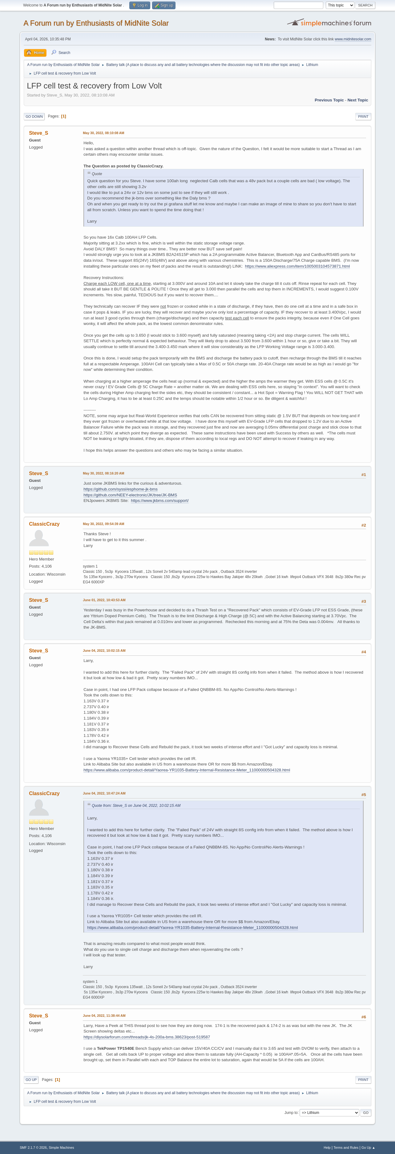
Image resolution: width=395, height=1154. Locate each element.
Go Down (34, 116)
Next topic (358, 100)
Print (363, 116)
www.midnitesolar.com (353, 39)
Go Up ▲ (368, 1147)
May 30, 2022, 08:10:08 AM (103, 133)
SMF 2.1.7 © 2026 (33, 1147)
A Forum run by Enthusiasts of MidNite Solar (96, 23)
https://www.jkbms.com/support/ (159, 500)
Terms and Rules (345, 1147)
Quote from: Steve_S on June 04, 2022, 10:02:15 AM (136, 805)
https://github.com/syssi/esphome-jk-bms (120, 489)
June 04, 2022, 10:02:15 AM (104, 650)
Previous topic (329, 100)
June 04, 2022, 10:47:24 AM (104, 793)
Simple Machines (61, 1147)
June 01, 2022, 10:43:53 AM (104, 600)
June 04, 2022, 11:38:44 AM (104, 1015)
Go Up (31, 1080)
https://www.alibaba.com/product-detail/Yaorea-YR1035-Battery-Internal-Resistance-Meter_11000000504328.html (186, 770)
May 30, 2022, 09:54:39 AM (103, 524)
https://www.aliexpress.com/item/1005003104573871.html (297, 266)
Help (327, 1147)
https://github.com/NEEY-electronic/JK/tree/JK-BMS (130, 495)
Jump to (291, 1112)
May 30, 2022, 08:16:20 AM (103, 473)
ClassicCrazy (44, 524)
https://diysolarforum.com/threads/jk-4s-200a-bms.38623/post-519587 (146, 1037)
